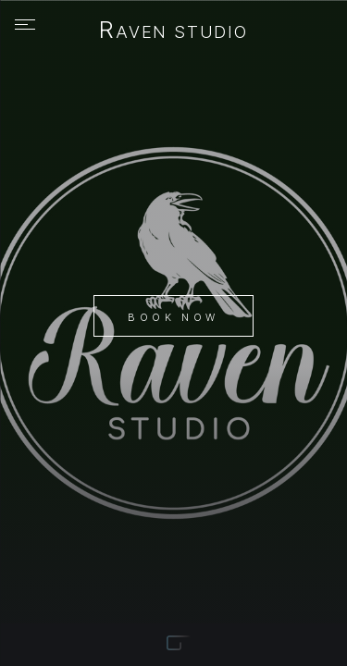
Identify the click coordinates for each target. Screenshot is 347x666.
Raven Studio (173, 31)
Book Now (173, 317)
